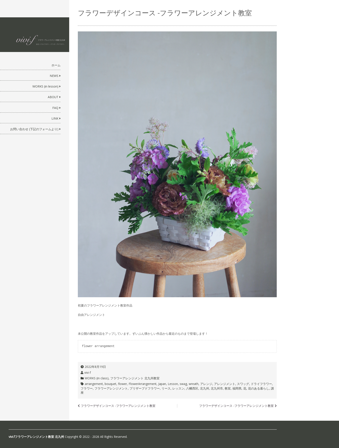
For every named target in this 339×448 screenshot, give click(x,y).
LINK (54, 118)
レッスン (178, 388)
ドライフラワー (261, 384)
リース (166, 388)
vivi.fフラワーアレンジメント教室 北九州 (36, 437)
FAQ (55, 108)
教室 (228, 388)
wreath (193, 384)
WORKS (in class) (97, 378)
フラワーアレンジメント (111, 388)
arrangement (94, 384)
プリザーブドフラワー (145, 388)
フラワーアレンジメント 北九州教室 (135, 378)
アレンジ (206, 384)
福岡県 (236, 388)
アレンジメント (224, 384)
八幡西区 (192, 388)
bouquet (110, 384)
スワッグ (243, 384)
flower (122, 384)
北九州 (204, 388)
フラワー (87, 388)
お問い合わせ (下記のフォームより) (34, 129)
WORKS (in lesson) (45, 86)
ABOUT (53, 97)
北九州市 (217, 388)
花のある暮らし (258, 388)
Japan (162, 384)
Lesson (173, 384)
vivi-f (87, 372)
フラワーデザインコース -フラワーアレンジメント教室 (236, 406)
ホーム (56, 65)
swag (183, 384)
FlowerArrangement (143, 384)
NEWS (54, 76)
